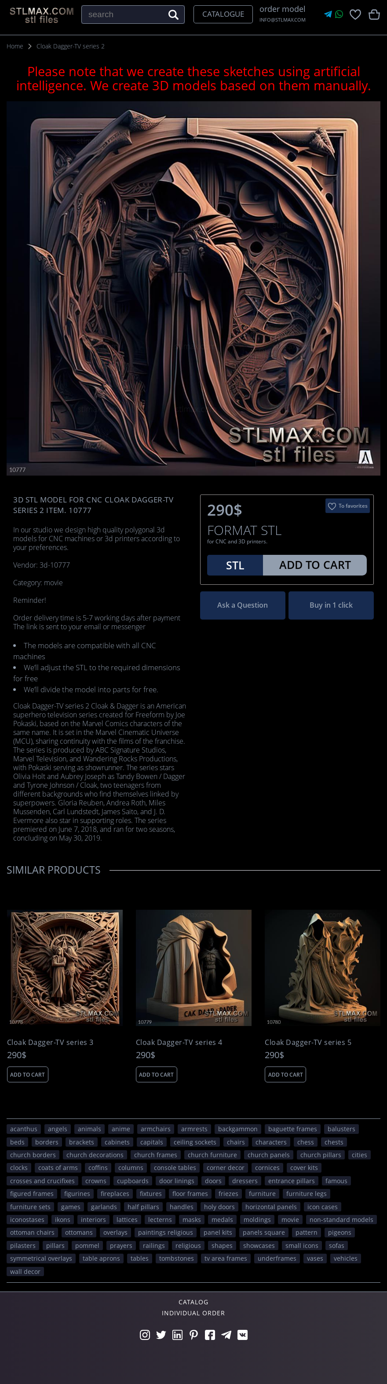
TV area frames (225, 1258)
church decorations (95, 1155)
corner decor (226, 1167)
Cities (359, 1155)
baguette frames (292, 1129)
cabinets (117, 1142)
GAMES (70, 1207)
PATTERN (307, 1232)
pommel (87, 1245)
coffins (98, 1167)
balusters (341, 1129)
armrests (194, 1129)
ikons (62, 1219)
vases (315, 1258)
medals (222, 1219)
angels (57, 1129)
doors (213, 1181)
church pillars (320, 1155)
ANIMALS (89, 1129)
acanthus (23, 1129)
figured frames (32, 1193)
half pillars (143, 1207)
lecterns (160, 1219)
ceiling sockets (195, 1142)
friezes (228, 1193)
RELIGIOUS (188, 1245)
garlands (104, 1207)
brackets (81, 1142)
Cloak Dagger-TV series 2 (71, 46)
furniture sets (30, 1207)
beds (17, 1142)
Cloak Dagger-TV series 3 (50, 1042)
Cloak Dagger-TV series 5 (308, 1042)
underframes (277, 1258)
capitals (151, 1142)
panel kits (218, 1232)
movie (290, 1219)
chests (334, 1142)
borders (46, 1142)
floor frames (190, 1193)
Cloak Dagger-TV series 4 (179, 1042)
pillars (55, 1245)
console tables (175, 1167)
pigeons (339, 1232)
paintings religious (165, 1232)
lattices (127, 1219)
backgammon (238, 1129)
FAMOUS (336, 1181)
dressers (245, 1181)
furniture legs (306, 1193)
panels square (264, 1232)
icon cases (322, 1207)
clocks (19, 1167)
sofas (336, 1245)
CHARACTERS (271, 1142)
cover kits (304, 1167)
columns (130, 1167)
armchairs (156, 1129)
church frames (155, 1155)
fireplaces (115, 1193)
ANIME (121, 1129)
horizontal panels (271, 1207)
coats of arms (58, 1167)
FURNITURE (262, 1193)
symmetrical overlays (41, 1258)
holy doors (219, 1207)
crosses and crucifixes (42, 1181)
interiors (93, 1219)
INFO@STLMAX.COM (282, 19)
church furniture (212, 1155)
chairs (236, 1142)
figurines (77, 1193)
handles (182, 1207)
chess (305, 1142)
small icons (301, 1245)
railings (154, 1245)
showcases (259, 1245)
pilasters (23, 1245)
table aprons (101, 1258)
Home (15, 46)
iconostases (27, 1219)
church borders (33, 1155)
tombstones (176, 1258)
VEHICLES (346, 1258)
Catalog (193, 1302)
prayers (121, 1245)
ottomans (79, 1232)
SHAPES (222, 1245)
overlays (115, 1232)
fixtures (151, 1193)
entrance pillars (291, 1181)
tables (140, 1258)
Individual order (193, 1313)
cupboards (133, 1181)
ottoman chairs (32, 1232)
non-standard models (341, 1219)
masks (192, 1219)
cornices (267, 1167)
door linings (176, 1181)
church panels (269, 1155)
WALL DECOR (25, 1271)
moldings (257, 1219)
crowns (95, 1181)
